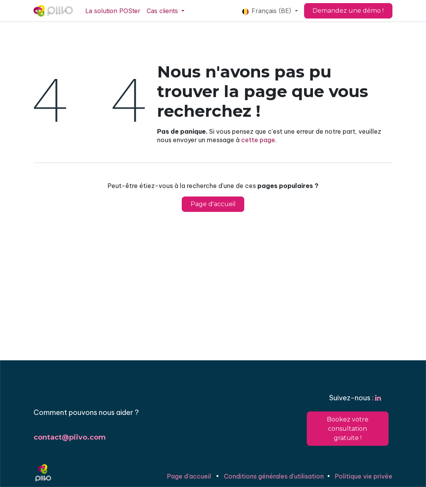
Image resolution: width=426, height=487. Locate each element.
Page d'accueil (213, 204)
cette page (258, 140)
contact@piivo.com (70, 437)
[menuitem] (113, 10)
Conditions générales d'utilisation (274, 476)
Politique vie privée (363, 476)
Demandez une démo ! (348, 10)
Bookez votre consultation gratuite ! (348, 429)
